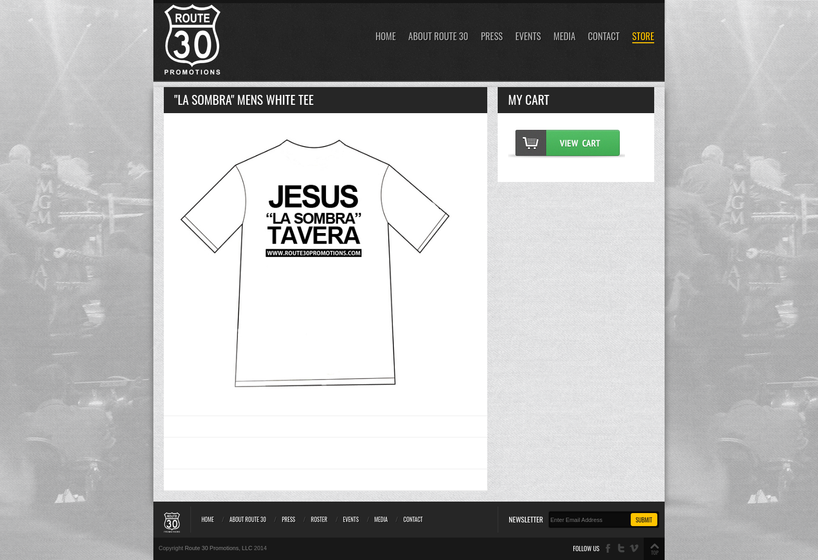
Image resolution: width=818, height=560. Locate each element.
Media (564, 37)
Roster (319, 519)
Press (492, 37)
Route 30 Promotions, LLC (218, 548)
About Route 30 (438, 37)
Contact (604, 37)
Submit (644, 520)
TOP (654, 552)
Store (643, 37)
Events (528, 37)
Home (386, 37)
